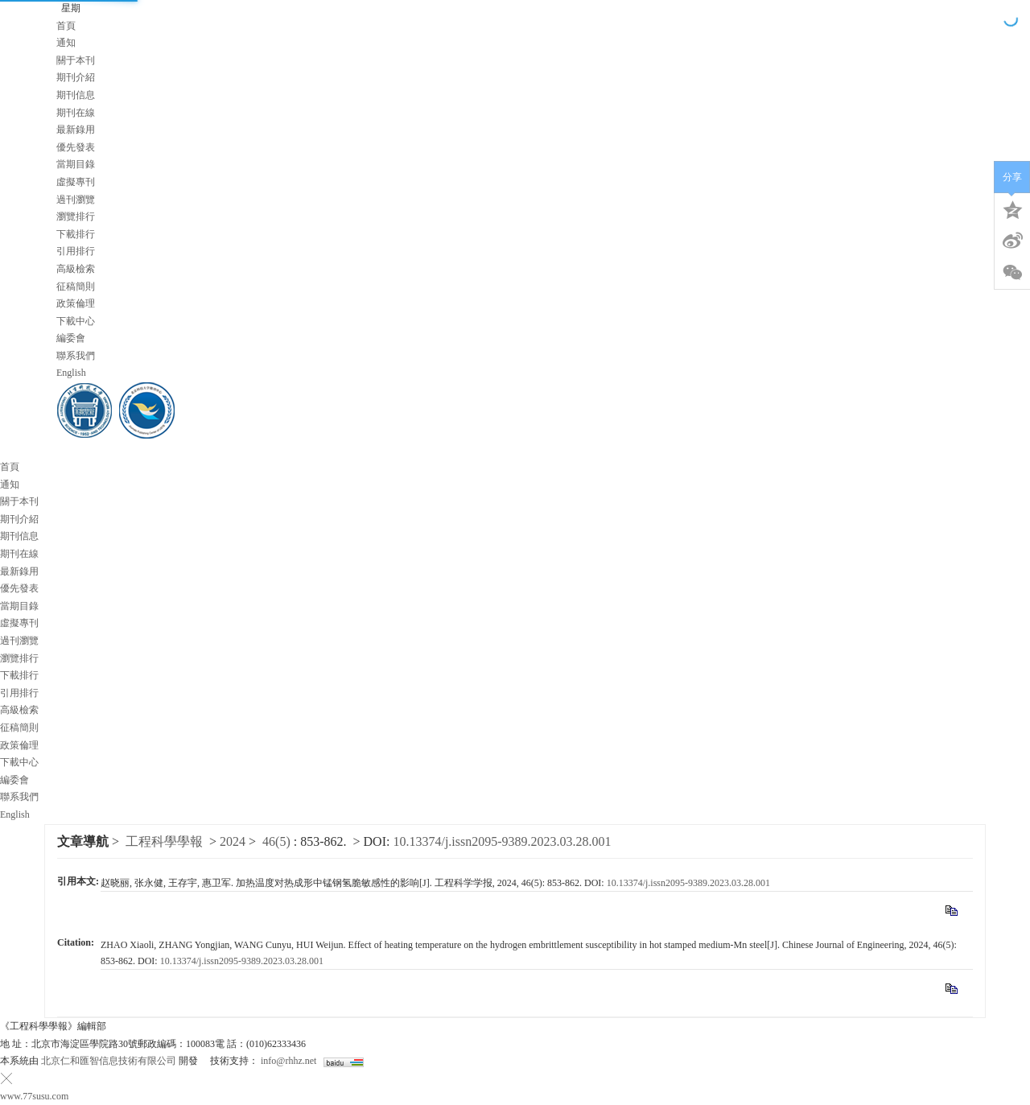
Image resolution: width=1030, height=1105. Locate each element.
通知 (66, 42)
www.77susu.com (34, 1096)
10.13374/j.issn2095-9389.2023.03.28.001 (502, 841)
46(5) (278, 841)
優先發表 (75, 147)
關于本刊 (75, 60)
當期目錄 (75, 164)
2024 (232, 841)
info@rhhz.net (288, 1060)
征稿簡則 (75, 286)
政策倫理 (75, 303)
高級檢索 (75, 268)
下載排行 (75, 234)
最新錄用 (75, 129)
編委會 (70, 338)
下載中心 (75, 321)
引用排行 (75, 251)
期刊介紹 (75, 77)
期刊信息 (75, 95)
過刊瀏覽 (75, 199)
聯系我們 (75, 355)
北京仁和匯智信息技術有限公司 (108, 1060)
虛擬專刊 (75, 182)
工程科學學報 (164, 841)
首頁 (66, 25)
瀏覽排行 (75, 216)
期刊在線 (75, 112)
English (71, 372)
